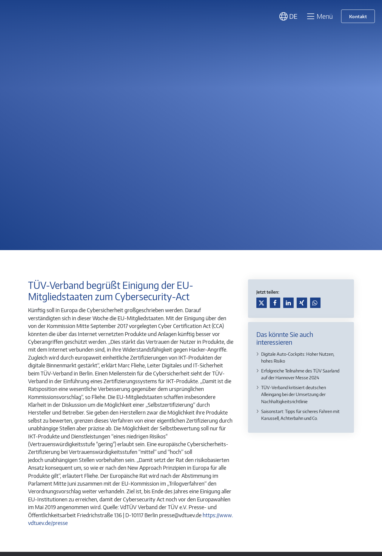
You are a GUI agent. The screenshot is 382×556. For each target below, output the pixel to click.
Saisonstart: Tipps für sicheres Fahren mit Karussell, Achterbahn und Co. (300, 414)
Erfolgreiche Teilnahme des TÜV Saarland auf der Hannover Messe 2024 (300, 374)
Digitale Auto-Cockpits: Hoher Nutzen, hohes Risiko (297, 357)
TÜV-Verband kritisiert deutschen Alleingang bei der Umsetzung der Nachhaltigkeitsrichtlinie (293, 394)
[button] (261, 303)
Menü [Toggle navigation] (319, 16)
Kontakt (358, 16)
